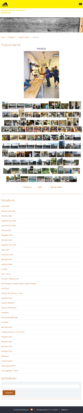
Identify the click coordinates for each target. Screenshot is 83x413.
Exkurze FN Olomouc (9, 308)
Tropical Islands (24, 37)
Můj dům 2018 (7, 351)
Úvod (3, 37)
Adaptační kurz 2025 (9, 221)
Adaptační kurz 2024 (9, 245)
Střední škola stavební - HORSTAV (14, 11)
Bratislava (5, 356)
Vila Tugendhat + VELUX (10, 371)
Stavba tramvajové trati (10, 317)
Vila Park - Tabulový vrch (10, 279)
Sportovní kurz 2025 (9, 225)
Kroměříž (5, 322)
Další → (41, 187)
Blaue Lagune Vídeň (8, 366)
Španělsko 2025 (7, 235)
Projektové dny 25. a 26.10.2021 (13, 332)
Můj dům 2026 (7, 216)
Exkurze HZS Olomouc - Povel (12, 293)
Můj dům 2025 (7, 240)
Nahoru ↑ (65, 409)
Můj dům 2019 (7, 346)
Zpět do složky (56, 187)
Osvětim (4, 269)
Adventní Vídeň (7, 264)
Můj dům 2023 (7, 298)
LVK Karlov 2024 (7, 255)
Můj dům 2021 (7, 337)
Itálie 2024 (5, 250)
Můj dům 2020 (7, 342)
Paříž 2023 (5, 288)
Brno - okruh (6, 274)
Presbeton (5, 312)
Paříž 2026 (5, 206)
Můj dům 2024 (7, 259)
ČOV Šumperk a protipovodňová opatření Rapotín (19, 284)
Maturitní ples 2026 (8, 211)
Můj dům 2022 (7, 327)
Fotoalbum (11, 37)
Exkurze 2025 (6, 230)
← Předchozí (26, 187)
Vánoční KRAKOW (8, 303)
